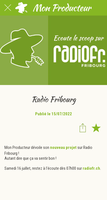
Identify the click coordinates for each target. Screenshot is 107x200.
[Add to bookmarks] (96, 127)
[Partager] (82, 127)
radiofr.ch (91, 168)
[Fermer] (7, 7)
